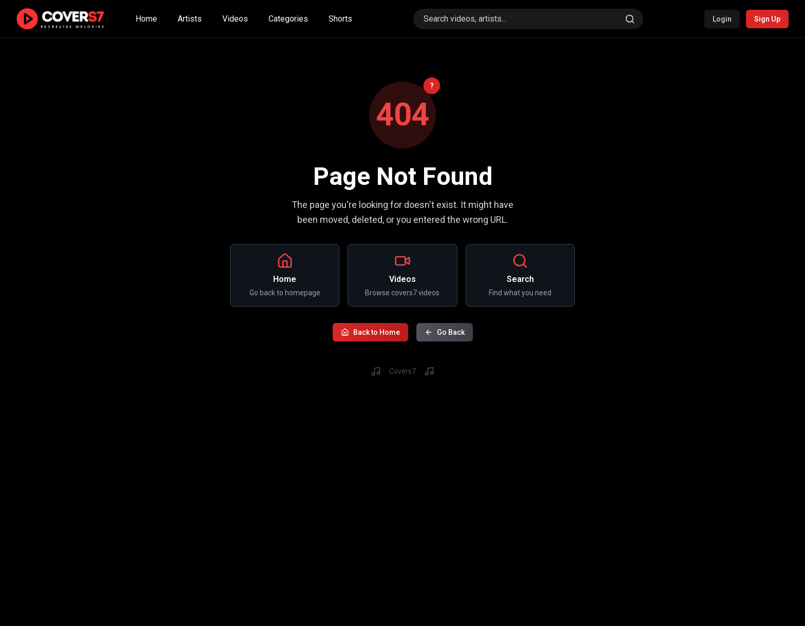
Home (146, 19)
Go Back (445, 331)
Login (722, 19)
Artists (190, 19)
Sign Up (767, 19)
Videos (235, 19)
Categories (288, 19)
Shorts (340, 19)
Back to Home (370, 331)
